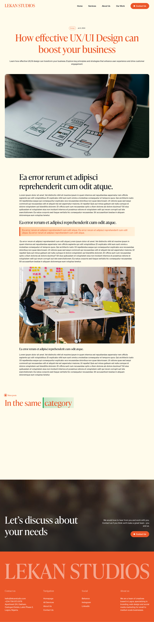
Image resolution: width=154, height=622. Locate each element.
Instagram (86, 602)
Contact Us (48, 610)
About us (106, 6)
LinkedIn (86, 606)
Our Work (120, 6)
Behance (86, 598)
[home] (20, 6)
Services (92, 6)
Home (80, 6)
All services (48, 602)
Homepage (48, 598)
